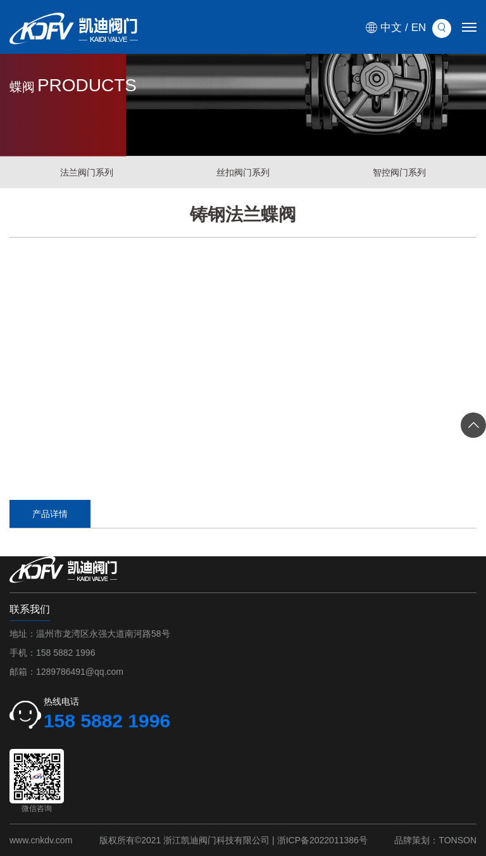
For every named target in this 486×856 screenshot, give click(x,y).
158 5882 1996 (65, 653)
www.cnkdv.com (40, 840)
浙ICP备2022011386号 (322, 840)
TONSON (458, 840)
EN (419, 28)
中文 (391, 28)
